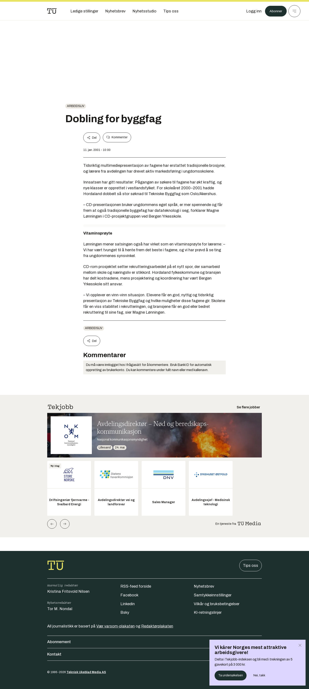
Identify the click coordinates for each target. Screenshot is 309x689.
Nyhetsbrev (204, 586)
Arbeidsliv (75, 106)
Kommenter (116, 137)
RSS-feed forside (135, 586)
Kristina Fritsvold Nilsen (68, 591)
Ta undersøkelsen (230, 675)
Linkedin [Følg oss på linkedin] (127, 604)
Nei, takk (259, 675)
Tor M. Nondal (59, 609)
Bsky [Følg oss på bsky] (124, 612)
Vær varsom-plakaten (115, 626)
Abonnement (154, 642)
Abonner (274, 11)
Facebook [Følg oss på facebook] (129, 595)
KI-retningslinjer (208, 612)
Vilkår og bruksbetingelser (216, 604)
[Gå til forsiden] (52, 11)
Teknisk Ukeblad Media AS (86, 672)
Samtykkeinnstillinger (213, 595)
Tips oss (250, 565)
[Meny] (294, 11)
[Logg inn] (251, 11)
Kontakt (154, 654)
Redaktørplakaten (157, 626)
